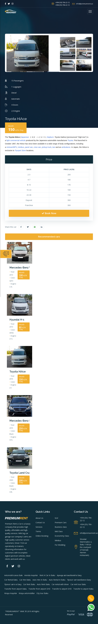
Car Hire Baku (25, 578)
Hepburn (50, 137)
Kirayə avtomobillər (27, 592)
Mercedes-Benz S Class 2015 (19, 420)
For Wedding (60, 543)
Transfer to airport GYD (62, 587)
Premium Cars (60, 521)
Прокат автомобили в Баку (79, 578)
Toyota (70, 140)
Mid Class (59, 530)
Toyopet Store (20, 150)
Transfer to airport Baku (83, 587)
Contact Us (40, 521)
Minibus (58, 539)
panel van (29, 147)
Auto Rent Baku (43, 583)
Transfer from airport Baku (15, 587)
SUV (56, 517)
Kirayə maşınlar (10, 592)
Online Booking (42, 534)
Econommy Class (62, 534)
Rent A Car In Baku (47, 574)
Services (39, 526)
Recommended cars (49, 236)
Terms (38, 530)
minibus (21, 147)
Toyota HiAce (16, 371)
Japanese (25, 137)
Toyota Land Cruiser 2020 (19, 471)
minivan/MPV (12, 147)
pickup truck (46, 147)
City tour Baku (42, 592)
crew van (37, 147)
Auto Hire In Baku (40, 578)
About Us (39, 517)
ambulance (66, 147)
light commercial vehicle (16, 140)
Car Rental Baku (11, 578)
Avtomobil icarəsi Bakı (13, 574)
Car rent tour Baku (78, 583)
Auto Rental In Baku (57, 578)
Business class (61, 526)
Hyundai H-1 (15, 319)
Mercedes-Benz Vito (19, 267)
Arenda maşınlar (31, 574)
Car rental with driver (60, 583)
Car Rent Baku (29, 583)
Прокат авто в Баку (12, 583)
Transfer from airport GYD (39, 587)
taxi (53, 147)
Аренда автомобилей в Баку (69, 574)
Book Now (49, 213)
